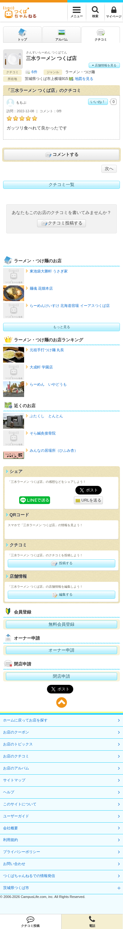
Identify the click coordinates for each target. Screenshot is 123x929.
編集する (61, 594)
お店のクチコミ (16, 756)
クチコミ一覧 (61, 184)
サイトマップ (14, 780)
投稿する (61, 563)
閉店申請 (61, 676)
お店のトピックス (18, 744)
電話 (92, 921)
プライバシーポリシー (21, 852)
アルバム (61, 34)
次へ (109, 168)
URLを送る (88, 500)
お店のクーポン (16, 732)
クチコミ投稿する (61, 223)
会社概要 (10, 828)
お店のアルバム (16, 768)
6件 (34, 72)
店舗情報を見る (104, 65)
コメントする (61, 154)
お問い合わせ (14, 864)
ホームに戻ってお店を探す (25, 720)
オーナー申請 (61, 650)
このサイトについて (19, 804)
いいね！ (98, 102)
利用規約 (10, 840)
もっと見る (61, 327)
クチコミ (101, 34)
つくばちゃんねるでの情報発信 (29, 876)
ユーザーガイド (16, 816)
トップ (22, 34)
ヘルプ (8, 792)
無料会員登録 (61, 624)
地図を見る (84, 79)
